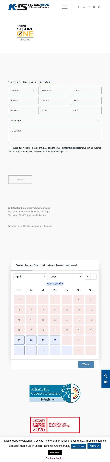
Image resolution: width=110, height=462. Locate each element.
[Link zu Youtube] (94, 7)
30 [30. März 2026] (19, 299)
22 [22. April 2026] (43, 330)
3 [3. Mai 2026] (90, 340)
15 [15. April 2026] (43, 320)
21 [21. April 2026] (31, 330)
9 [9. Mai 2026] (78, 350)
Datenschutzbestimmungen (76, 148)
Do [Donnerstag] (55, 290)
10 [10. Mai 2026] (91, 350)
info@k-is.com (39, 215)
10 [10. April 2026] (67, 309)
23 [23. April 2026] (55, 330)
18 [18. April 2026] (79, 320)
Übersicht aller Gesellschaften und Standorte (30, 226)
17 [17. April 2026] (67, 320)
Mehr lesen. (55, 453)
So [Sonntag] (90, 290)
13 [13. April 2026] (19, 320)
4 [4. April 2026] (78, 299)
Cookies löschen (55, 458)
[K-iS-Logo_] (45, 7)
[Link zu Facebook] (78, 7)
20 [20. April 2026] (19, 330)
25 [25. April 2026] (79, 330)
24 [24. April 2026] (67, 330)
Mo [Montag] (19, 290)
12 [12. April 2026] (91, 309)
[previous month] (88, 277)
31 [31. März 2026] (31, 299)
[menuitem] (63, 7)
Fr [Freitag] (67, 290)
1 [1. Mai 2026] (67, 340)
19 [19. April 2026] (91, 320)
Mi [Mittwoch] (43, 290)
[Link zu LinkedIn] (99, 7)
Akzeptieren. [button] (78, 446)
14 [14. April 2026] (31, 320)
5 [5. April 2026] (90, 299)
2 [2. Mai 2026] (78, 340)
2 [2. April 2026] (55, 299)
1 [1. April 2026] (43, 299)
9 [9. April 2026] (55, 309)
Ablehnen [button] (94, 446)
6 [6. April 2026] (19, 309)
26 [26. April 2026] (91, 330)
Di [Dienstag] (31, 290)
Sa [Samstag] (78, 290)
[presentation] (34, 166)
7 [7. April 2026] (31, 309)
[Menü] (63, 7)
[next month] (94, 277)
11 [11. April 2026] (79, 309)
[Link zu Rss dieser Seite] (83, 7)
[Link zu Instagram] (89, 7)
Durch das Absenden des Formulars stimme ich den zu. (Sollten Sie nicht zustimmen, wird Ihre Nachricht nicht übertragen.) (54, 150)
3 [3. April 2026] (67, 299)
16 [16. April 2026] (55, 320)
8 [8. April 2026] (43, 309)
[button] (19, 340)
